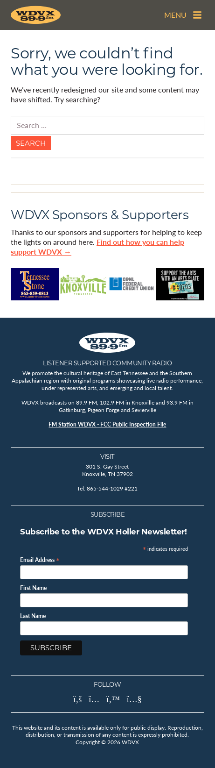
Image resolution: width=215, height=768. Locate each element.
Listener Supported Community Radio (107, 363)
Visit (107, 456)
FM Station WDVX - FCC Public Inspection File (107, 424)
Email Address (40, 559)
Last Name (33, 616)
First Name (33, 588)
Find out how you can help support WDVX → (97, 246)
